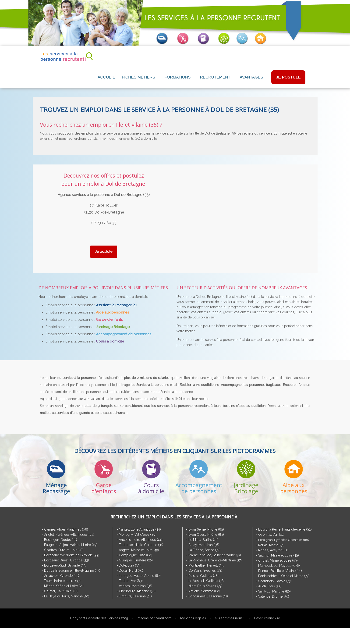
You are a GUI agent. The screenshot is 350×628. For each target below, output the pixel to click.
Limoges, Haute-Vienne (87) (140, 576)
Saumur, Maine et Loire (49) (278, 555)
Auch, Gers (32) (269, 586)
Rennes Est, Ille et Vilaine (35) (280, 571)
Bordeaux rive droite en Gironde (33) (71, 555)
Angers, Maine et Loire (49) (139, 550)
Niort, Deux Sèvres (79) (205, 586)
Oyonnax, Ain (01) (271, 534)
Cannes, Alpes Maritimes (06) (66, 529)
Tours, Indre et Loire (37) (62, 581)
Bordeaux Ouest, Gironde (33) (66, 560)
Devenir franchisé (267, 618)
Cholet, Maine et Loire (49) (278, 560)
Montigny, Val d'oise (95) (137, 534)
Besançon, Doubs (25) (60, 540)
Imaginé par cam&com (154, 618)
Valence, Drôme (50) (273, 596)
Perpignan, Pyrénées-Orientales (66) (283, 540)
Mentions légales (193, 618)
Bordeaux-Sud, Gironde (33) (65, 565)
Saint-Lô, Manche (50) (274, 591)
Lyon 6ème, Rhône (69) (206, 529)
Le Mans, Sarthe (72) (203, 540)
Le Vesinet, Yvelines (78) (206, 581)
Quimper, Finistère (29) (136, 560)
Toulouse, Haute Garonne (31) (141, 545)
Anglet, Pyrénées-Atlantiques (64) (69, 534)
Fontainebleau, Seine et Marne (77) (283, 576)
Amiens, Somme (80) (204, 591)
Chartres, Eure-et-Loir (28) (63, 550)
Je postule (103, 252)
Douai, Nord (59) (131, 570)
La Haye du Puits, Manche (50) (66, 596)
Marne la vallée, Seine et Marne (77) (214, 555)
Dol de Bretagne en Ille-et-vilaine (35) (72, 570)
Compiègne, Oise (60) (135, 555)
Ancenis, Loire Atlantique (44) (141, 540)
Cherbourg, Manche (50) (137, 591)
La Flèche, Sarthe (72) (204, 550)
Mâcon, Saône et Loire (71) (64, 586)
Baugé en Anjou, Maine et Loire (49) (70, 545)
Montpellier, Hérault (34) (206, 565)
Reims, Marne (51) (271, 545)
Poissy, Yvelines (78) (203, 576)
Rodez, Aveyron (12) (273, 550)
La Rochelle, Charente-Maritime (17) (215, 560)
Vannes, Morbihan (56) (135, 586)
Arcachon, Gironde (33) (61, 576)
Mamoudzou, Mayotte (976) (279, 565)
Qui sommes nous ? (230, 618)
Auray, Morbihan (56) (203, 545)
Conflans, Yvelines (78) (205, 570)
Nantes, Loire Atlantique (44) (140, 529)
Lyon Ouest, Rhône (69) (206, 534)
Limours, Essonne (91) (135, 596)
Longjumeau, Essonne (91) (208, 596)
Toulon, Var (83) (131, 581)
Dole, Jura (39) (130, 565)
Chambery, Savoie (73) (275, 581)
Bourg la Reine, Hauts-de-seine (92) (285, 529)
